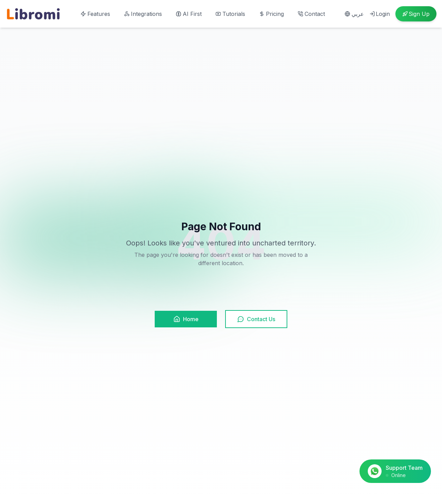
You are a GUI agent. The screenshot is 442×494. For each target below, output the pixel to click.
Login (379, 13)
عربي (354, 13)
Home (186, 319)
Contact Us (256, 319)
